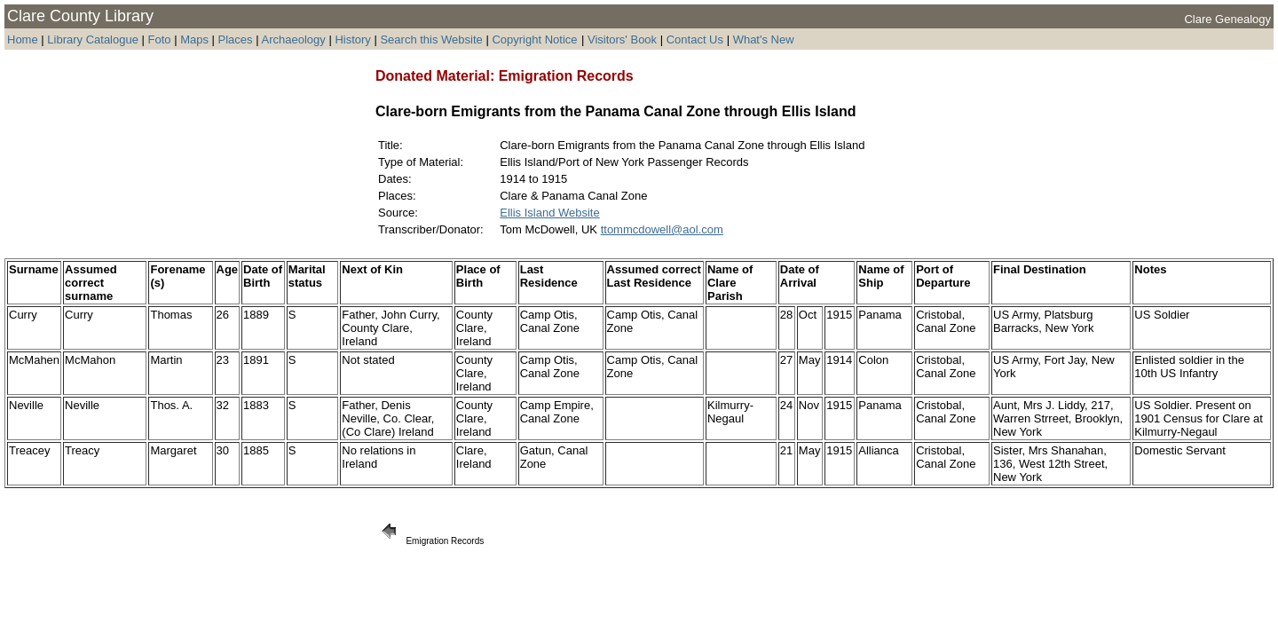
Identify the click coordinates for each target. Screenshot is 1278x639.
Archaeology (293, 39)
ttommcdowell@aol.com (662, 229)
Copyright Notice (534, 39)
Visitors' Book (622, 39)
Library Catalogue (92, 39)
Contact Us (695, 39)
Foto (161, 39)
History (352, 39)
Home (22, 39)
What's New (763, 39)
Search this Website (431, 39)
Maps (194, 39)
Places (235, 39)
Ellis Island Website (549, 212)
